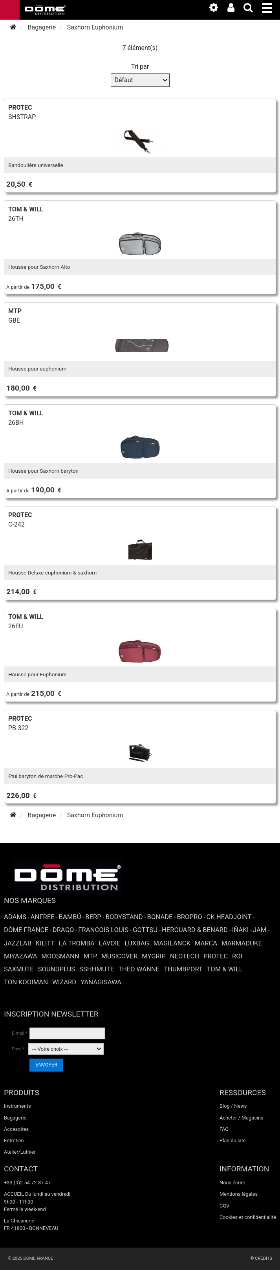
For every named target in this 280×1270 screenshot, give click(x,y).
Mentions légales (239, 1194)
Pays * (18, 1049)
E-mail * (19, 1033)
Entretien (14, 1140)
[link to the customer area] (234, 9)
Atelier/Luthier (20, 1152)
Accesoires (16, 1129)
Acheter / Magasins (242, 1118)
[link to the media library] (217, 9)
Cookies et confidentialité (248, 1217)
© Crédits (261, 1258)
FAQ (224, 1129)
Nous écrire (232, 1183)
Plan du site (233, 1140)
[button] (271, 6)
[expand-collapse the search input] (252, 9)
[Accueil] (13, 27)
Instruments (17, 1106)
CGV (224, 1206)
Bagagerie (15, 1118)
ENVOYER (46, 1065)
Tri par (140, 66)
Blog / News (233, 1106)
